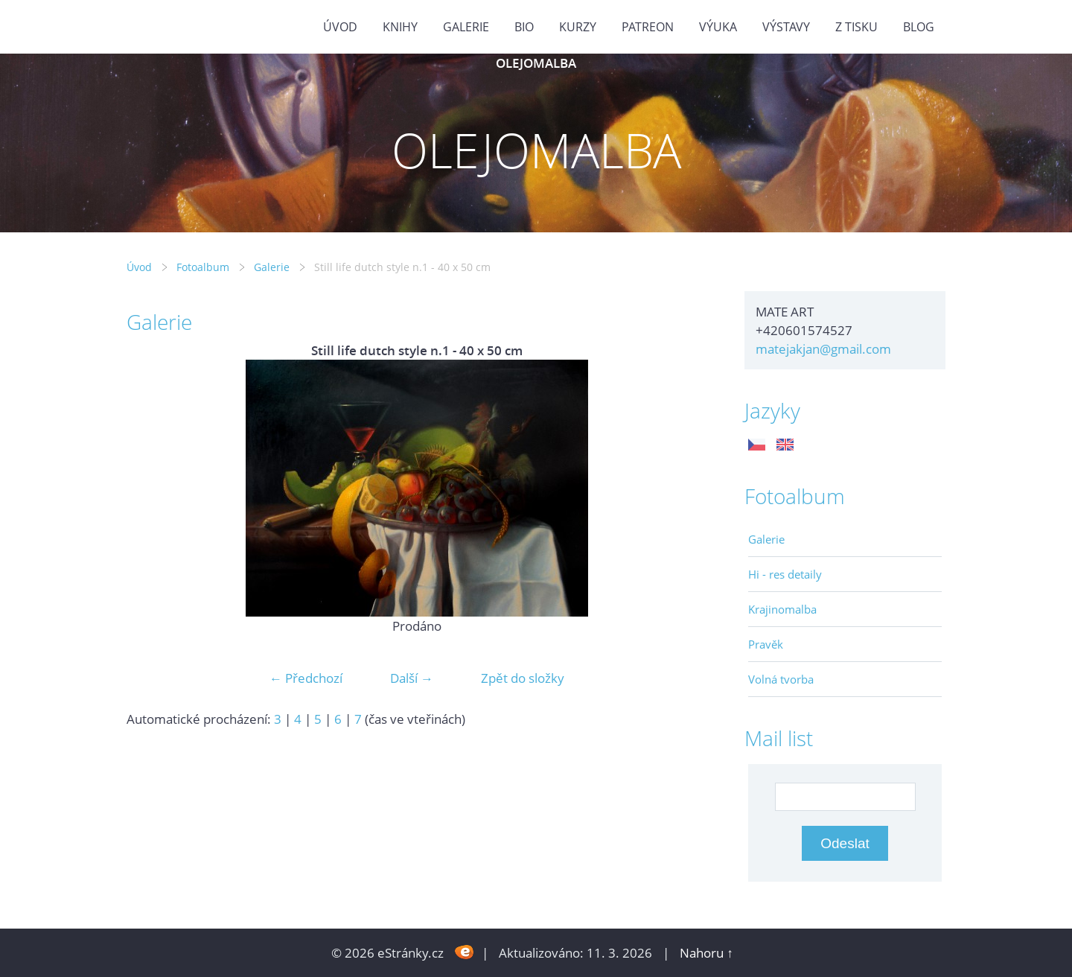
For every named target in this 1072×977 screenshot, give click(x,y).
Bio (524, 27)
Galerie (272, 267)
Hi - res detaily (785, 574)
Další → (411, 678)
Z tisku (856, 27)
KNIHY (400, 27)
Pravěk (765, 644)
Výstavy (786, 27)
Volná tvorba (781, 679)
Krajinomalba (782, 609)
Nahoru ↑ (706, 952)
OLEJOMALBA (536, 62)
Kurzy (577, 27)
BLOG (918, 27)
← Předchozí (305, 678)
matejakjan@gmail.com (823, 348)
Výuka (718, 27)
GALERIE (466, 27)
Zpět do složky (522, 678)
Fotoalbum (202, 267)
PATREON (648, 27)
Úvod (340, 27)
